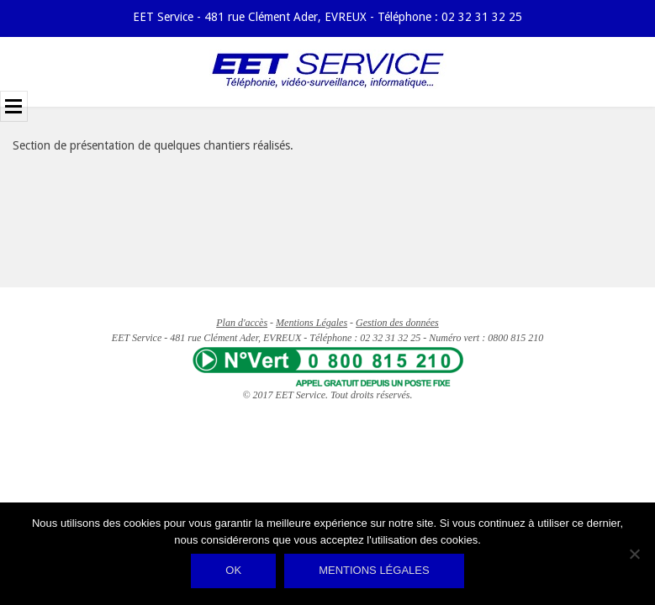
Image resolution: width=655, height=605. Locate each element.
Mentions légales (374, 570)
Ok (233, 570)
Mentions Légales (311, 323)
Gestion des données (397, 323)
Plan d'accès (241, 323)
